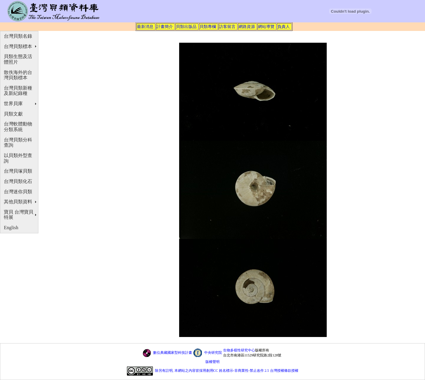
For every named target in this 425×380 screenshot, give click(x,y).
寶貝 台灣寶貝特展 (18, 214)
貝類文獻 (13, 113)
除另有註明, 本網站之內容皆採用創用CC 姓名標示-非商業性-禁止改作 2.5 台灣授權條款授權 (226, 371)
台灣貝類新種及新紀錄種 (18, 90)
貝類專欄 (208, 26)
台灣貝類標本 (18, 46)
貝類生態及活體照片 (18, 59)
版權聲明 (212, 362)
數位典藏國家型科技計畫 (172, 353)
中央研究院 (213, 353)
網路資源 (246, 26)
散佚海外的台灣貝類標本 (18, 75)
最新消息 (145, 26)
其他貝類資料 (18, 201)
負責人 (283, 26)
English (11, 227)
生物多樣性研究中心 (239, 350)
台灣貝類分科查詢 (18, 142)
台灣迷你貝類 (18, 191)
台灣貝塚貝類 (18, 171)
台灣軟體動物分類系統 (18, 126)
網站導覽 (266, 26)
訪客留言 (227, 26)
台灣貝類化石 (18, 181)
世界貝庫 (13, 103)
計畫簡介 (164, 26)
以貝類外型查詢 (18, 158)
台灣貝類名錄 (18, 36)
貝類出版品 (186, 26)
